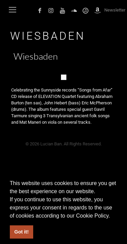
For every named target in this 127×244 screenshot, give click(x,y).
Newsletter (114, 10)
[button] (112, 216)
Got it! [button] (21, 232)
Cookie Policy (92, 216)
